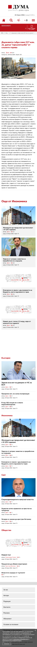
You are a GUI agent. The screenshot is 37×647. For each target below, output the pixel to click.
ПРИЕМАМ (6, 643)
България (5, 358)
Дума (7, 52)
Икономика (7, 33)
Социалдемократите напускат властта (17, 499)
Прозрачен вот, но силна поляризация (15, 394)
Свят (3, 475)
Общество (6, 530)
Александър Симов (10, 557)
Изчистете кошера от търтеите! (13, 573)
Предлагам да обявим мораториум (14, 564)
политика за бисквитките (21, 639)
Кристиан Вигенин (10, 566)
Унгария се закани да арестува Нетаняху (16, 519)
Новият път (6, 555)
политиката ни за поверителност (12, 640)
